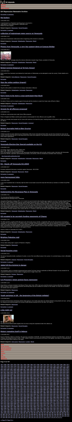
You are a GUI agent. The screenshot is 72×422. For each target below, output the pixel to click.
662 (38, 371)
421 (2, 389)
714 (5, 367)
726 (35, 366)
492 (44, 383)
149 (67, 408)
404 (58, 389)
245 (28, 402)
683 (38, 369)
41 (34, 416)
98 (27, 413)
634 (61, 372)
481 (11, 385)
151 (61, 408)
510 (54, 381)
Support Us (4, 358)
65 (42, 414)
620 (38, 374)
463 (2, 386)
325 (41, 395)
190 (2, 406)
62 (50, 414)
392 (28, 391)
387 (44, 391)
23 (11, 417)
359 (67, 392)
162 (25, 408)
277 (61, 399)
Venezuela (14, 41)
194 (58, 405)
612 (64, 374)
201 (35, 405)
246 (25, 402)
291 (15, 399)
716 (67, 366)
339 (64, 394)
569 (67, 377)
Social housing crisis (9, 251)
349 (31, 394)
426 (54, 388)
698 (58, 367)
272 (8, 400)
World (34, 41)
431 (38, 388)
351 (25, 394)
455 (28, 386)
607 (11, 375)
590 (67, 375)
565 (11, 378)
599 (38, 375)
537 (35, 380)
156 (44, 408)
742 (51, 364)
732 (15, 366)
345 (44, 394)
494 (38, 383)
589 (2, 377)
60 (55, 414)
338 (67, 394)
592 (61, 375)
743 (48, 364)
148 (2, 409)
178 (41, 406)
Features (3, 6)
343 (51, 394)
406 (51, 389)
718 (61, 366)
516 (35, 381)
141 (25, 409)
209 (8, 405)
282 (44, 399)
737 (67, 364)
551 (58, 378)
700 (51, 367)
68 (34, 414)
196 (51, 405)
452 (38, 386)
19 (22, 417)
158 (38, 408)
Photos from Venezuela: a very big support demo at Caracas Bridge (28, 47)
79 (6, 414)
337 (2, 395)
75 (16, 414)
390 (35, 391)
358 (2, 394)
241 (41, 402)
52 (6, 416)
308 (28, 397)
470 (48, 385)
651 (5, 372)
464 (67, 385)
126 (5, 411)
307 (31, 397)
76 (14, 414)
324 (44, 395)
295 (2, 399)
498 (25, 383)
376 (11, 392)
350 (28, 394)
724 (41, 366)
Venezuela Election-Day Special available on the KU (21, 144)
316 (2, 397)
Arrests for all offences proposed (14, 109)
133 (51, 409)
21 (16, 417)
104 (8, 413)
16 (29, 417)
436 (21, 388)
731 (18, 366)
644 (28, 372)
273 (5, 400)
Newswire (3, 4)
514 (41, 381)
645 (25, 372)
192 (64, 405)
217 (51, 403)
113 (48, 411)
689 (18, 369)
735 (5, 366)
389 (38, 391)
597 (44, 375)
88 (52, 413)
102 (15, 413)
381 (64, 391)
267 (25, 400)
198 (44, 405)
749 (28, 364)
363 (54, 392)
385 (51, 391)
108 (64, 411)
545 (8, 380)
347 (38, 394)
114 (44, 411)
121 (21, 411)
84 (63, 413)
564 (15, 378)
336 (5, 395)
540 (25, 380)
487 (61, 383)
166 (11, 408)
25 (6, 417)
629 (8, 374)
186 (15, 406)
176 (48, 406)
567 (5, 378)
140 (28, 409)
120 (25, 411)
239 (48, 402)
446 (58, 386)
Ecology (14, 274)
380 (67, 391)
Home (2, 344)
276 (64, 399)
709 (21, 367)
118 (31, 411)
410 (38, 389)
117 (35, 411)
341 (58, 394)
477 (25, 385)
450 (44, 386)
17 (27, 417)
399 (5, 391)
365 (48, 392)
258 (54, 400)
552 (54, 378)
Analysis (14, 259)
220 (41, 403)
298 (61, 397)
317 (67, 395)
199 (41, 405)
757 (2, 364)
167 (8, 408)
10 (45, 417)
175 (51, 406)
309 (25, 397)
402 (64, 389)
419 (8, 389)
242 (38, 402)
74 (19, 414)
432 (35, 388)
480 (15, 385)
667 (21, 371)
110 (58, 411)
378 (5, 392)
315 (5, 397)
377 (8, 392)
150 (64, 408)
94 (37, 413)
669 (15, 371)
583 (21, 377)
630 (5, 374)
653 (67, 371)
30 (63, 416)
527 (67, 380)
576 (44, 377)
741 (54, 364)
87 (55, 413)
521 (18, 381)
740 (58, 364)
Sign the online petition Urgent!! (13, 82)
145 (11, 409)
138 (35, 409)
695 (67, 367)
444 (64, 386)
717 (64, 366)
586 (11, 377)
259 (51, 400)
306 (35, 397)
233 (67, 402)
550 (61, 378)
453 (35, 386)
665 (28, 371)
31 (60, 416)
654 (64, 371)
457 (21, 386)
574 (51, 377)
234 (64, 402)
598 (41, 375)
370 (31, 392)
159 (35, 408)
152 (58, 408)
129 (64, 409)
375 (15, 392)
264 (35, 400)
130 (61, 409)
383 (58, 391)
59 (57, 414)
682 (41, 369)
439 (11, 388)
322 (51, 395)
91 (45, 413)
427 (51, 388)
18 (24, 417)
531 (54, 380)
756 (5, 364)
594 (54, 375)
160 (31, 408)
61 (52, 414)
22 (14, 417)
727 (31, 366)
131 (58, 409)
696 (64, 367)
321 (54, 395)
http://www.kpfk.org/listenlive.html (11, 156)
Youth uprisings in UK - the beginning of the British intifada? (25, 295)
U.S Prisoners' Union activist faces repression (19, 280)
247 (21, 402)
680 (48, 369)
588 (5, 377)
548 (67, 378)
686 (28, 369)
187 (11, 406)
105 (5, 413)
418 (11, 389)
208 (11, 405)
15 (32, 417)
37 (45, 416)
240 (44, 402)
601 (31, 375)
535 (41, 380)
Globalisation (21, 41)
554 (48, 378)
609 (5, 375)
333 (15, 395)
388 (41, 391)
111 (54, 411)
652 (2, 372)
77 (11, 414)
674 (67, 369)
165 (15, 408)
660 (44, 371)
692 (8, 369)
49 (14, 416)
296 (67, 397)
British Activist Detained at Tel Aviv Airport (18, 68)
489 (54, 383)
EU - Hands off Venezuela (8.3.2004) (15, 164)
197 (48, 405)
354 (15, 394)
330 (25, 395)
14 (34, 417)
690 (15, 369)
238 (51, 402)
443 (67, 386)
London (28, 341)
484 (2, 385)
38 (42, 416)
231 (5, 403)
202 (31, 405)
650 (8, 372)
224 (28, 403)
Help (2, 355)
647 (18, 372)
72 (24, 414)
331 (21, 395)
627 (15, 374)
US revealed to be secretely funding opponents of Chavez (24, 216)
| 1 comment (7, 30)
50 (11, 416)
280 (51, 399)
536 (38, 380)
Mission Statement (6, 349)
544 (11, 380)
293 (8, 399)
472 (41, 385)
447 (54, 386)
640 (41, 372)
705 (35, 367)
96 (32, 413)
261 (44, 400)
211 (2, 405)
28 (68, 416)
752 (18, 364)
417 (15, 389)
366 (44, 392)
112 (51, 411)
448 (51, 386)
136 (41, 409)
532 (51, 380)
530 (58, 380)
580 (31, 377)
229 (11, 403)
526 (2, 381)
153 (54, 408)
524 (8, 381)
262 (41, 400)
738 (64, 364)
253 (2, 402)
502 (11, 383)
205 (21, 405)
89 (50, 413)
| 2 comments (7, 14)
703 (41, 367)
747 (35, 364)
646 (21, 372)
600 (35, 375)
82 (68, 413)
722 (48, 366)
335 (8, 395)
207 (15, 405)
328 (31, 395)
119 (28, 411)
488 (58, 383)
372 (25, 392)
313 (11, 397)
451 (41, 386)
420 (5, 389)
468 (54, 385)
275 (67, 399)
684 (35, 369)
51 (9, 416)
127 (2, 411)
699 (54, 367)
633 (64, 372)
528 (64, 380)
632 (67, 372)
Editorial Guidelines (6, 348)
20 (19, 417)
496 (31, 383)
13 (37, 417)
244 (31, 402)
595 (51, 375)
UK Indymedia (9, 2)
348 (35, 394)
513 (44, 381)
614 (58, 374)
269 (18, 400)
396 (15, 391)
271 (11, 400)
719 (58, 366)
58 (60, 414)
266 (28, 400)
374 (18, 392)
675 (64, 369)
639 (44, 372)
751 (21, 364)
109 (61, 411)
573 (54, 377)
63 (47, 414)
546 (5, 380)
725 (38, 366)
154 (51, 408)
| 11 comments (7, 292)
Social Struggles (23, 28)
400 (2, 391)
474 (35, 385)
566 (8, 378)
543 (15, 380)
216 (54, 403)
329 (28, 395)
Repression (15, 28)
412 (31, 389)
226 (21, 403)
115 (41, 411)
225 (25, 403)
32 (57, 416)
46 (22, 416)
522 (15, 381)
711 (15, 367)
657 (54, 371)
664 (31, 371)
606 (15, 375)
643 (31, 372)
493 (41, 383)
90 (47, 413)
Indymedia (22, 90)
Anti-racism (15, 341)
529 (61, 380)
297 (64, 397)
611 (67, 374)
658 (51, 371)
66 (39, 414)
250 (11, 402)
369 (35, 392)
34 (52, 416)
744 (44, 364)
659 (48, 371)
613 (61, 374)
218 (48, 403)
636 (54, 372)
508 (61, 381)
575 (48, 377)
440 (8, 388)
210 (5, 405)
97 (29, 413)
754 (11, 364)
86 (57, 413)
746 (38, 364)
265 (31, 400)
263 (38, 400)
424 (61, 388)
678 (54, 369)
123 (15, 411)
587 (8, 377)
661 (41, 371)
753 (15, 364)
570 (64, 377)
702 (44, 367)
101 (18, 413)
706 (31, 367)
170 (67, 406)
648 (15, 372)
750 (25, 364)
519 (25, 381)
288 (25, 399)
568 (2, 378)
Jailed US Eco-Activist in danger (13, 265)
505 (2, 383)
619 (41, 374)
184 (21, 406)
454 (31, 386)
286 (31, 399)
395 (18, 391)
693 (5, 369)
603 (25, 375)
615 (54, 374)
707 (28, 367)
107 (67, 411)
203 (28, 405)
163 (21, 408)
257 (58, 400)
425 (58, 388)
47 (19, 416)
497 (28, 383)
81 (1, 414)
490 (51, 383)
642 (35, 372)
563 (18, 378)
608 (8, 375)
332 (18, 395)
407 (48, 389)
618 (44, 374)
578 (38, 377)
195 (54, 405)
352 (21, 394)
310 (21, 397)
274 (2, 400)
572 (58, 377)
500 (18, 383)
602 (28, 375)
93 (39, 413)
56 (65, 414)
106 (2, 413)
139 (31, 409)
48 (16, 416)
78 (9, 414)
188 (8, 406)
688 (21, 369)
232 (2, 403)
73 (22, 414)
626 (18, 374)
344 (48, 394)
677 (58, 369)
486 (64, 383)
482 (8, 385)
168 (5, 408)
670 (11, 371)
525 (5, 381)
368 (38, 392)
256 (61, 400)
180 (35, 406)
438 (15, 388)
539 (28, 380)
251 (8, 402)
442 (2, 388)
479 (18, 385)
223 (31, 403)
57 (63, 414)
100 (21, 413)
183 (25, 406)
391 (31, 391)
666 (25, 371)
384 (54, 391)
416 (18, 389)
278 (58, 399)
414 (25, 389)
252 (5, 402)
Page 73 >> (10, 420)
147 (5, 409)
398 (8, 391)
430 (41, 388)
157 (41, 408)
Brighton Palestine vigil (10, 237)
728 (28, 366)
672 (5, 371)
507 (64, 381)
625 (21, 374)
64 (45, 414)
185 (18, 406)
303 (44, 397)
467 (58, 385)
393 (25, 391)
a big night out (6, 310)
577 (41, 377)
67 (37, 414)
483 (5, 385)
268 (21, 400)
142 (21, 409)
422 (67, 388)
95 (34, 413)
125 (8, 411)
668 (18, 371)
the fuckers (5, 18)
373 (21, 392)
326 (38, 395)
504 (5, 383)
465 (64, 385)
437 (18, 388)
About (2, 351)
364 (51, 392)
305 (38, 397)
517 (31, 381)
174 (54, 406)
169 (2, 408)
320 (58, 395)
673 (2, 371)
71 (27, 414)
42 (32, 416)
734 (8, 366)
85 (60, 413)
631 (2, 374)
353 (18, 394)
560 (28, 378)
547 (2, 380)
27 (1, 417)
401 (67, 389)
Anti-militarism (16, 77)
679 (51, 369)
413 (28, 389)
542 (18, 380)
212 (67, 403)
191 (67, 405)
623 (28, 374)
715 (2, 367)
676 (61, 369)
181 (31, 406)
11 (42, 417)
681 (44, 369)
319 (61, 395)
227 (18, 403)
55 (68, 414)
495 (35, 383)
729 (25, 366)
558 (35, 378)
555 (44, 378)
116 (38, 411)
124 (11, 411)
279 (54, 399)
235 (61, 402)
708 (25, 367)
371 (28, 392)
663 (35, 371)
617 (48, 374)
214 (61, 403)
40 (37, 416)
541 (21, 380)
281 (48, 399)
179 (38, 406)
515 (38, 381)
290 (18, 399)
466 (61, 385)
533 (48, 380)
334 (11, 395)
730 (21, 366)
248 (18, 402)
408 (44, 389)
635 (58, 372)
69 (32, 414)
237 (54, 402)
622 (31, 374)
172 (61, 406)
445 (61, 386)
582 (25, 377)
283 (41, 399)
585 (15, 377)
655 (61, 371)
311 (18, 397)
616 (51, 374)
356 (8, 394)
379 (2, 392)
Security (3, 357)
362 (58, 392)
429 (44, 388)
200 (38, 405)
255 (64, 400)
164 (18, 408)
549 (64, 378)
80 (4, 414)
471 (44, 385)
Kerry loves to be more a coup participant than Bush (22, 96)
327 (35, 395)
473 (38, 385)
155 (48, 408)
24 (9, 417)
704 (38, 367)
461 (8, 386)
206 (18, 405)
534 (44, 380)
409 (41, 389)
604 (21, 375)
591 (64, 375)
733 (11, 366)
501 (15, 383)
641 (38, 372)
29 (65, 416)
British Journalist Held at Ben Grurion (16, 128)
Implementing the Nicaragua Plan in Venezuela (19, 192)
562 (21, 378)
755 (8, 364)
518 (28, 381)
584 (18, 377)
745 (41, 364)
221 (38, 403)
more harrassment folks (10, 177)
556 (41, 378)
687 (25, 369)
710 (18, 367)
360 (64, 392)
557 (38, 378)
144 (15, 409)
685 (31, 369)
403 (61, 389)
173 (58, 406)
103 (11, 413)
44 (27, 416)
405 (54, 389)
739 (61, 364)
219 (44, 403)
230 (8, 403)
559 (31, 378)
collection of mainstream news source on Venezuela (21, 33)
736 (2, 366)
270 (15, 400)
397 (11, 391)
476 (28, 385)
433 (31, 388)
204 (25, 405)
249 (15, 402)
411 (35, 389)
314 (8, 397)
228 (15, 403)
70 (29, 414)
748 (31, 364)
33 (55, 416)
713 (8, 367)
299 (58, 397)
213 (64, 403)
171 (64, 406)
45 (24, 416)
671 (8, 371)
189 (5, 406)
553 (51, 378)
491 (48, 383)
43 (29, 416)
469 (51, 385)
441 (5, 388)
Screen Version (5, 8)
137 (38, 409)
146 (8, 409)
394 (21, 391)
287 (28, 399)
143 (18, 409)
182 (28, 406)
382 (61, 391)
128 (67, 409)
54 (1, 416)
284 (38, 399)
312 (15, 397)
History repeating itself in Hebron (14, 331)
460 (11, 386)
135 (44, 409)
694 (2, 369)
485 (67, 383)
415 (21, 389)
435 (25, 388)
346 (41, 394)
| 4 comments (7, 328)
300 (54, 397)
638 (48, 372)
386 (48, 391)
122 (18, 411)
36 (47, 416)
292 (11, 399)
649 (11, 372)
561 (25, 378)
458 (18, 386)
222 (35, 403)
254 (67, 400)
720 (54, 366)
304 (41, 397)
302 (48, 397)
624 (25, 374)
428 (48, 388)
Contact (3, 353)
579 (35, 377)
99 (24, 413)
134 (48, 409)
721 (51, 366)
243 (35, 402)
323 (48, 395)
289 (21, 399)
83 (65, 413)
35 (50, 416)
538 (31, 380)
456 (25, 386)
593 (58, 375)
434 (28, 388)
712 (11, 367)
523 (11, 381)
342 (54, 394)
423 (64, 388)
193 (61, 405)
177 (44, 406)
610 (2, 375)
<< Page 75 (3, 420)
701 (48, 367)
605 (18, 375)
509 (58, 381)
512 (48, 381)
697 (61, 367)
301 (51, 397)
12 (39, 417)
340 (61, 394)
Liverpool (31, 123)
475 (31, 385)
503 (8, 383)
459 (15, 386)
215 (58, 403)
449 (48, 386)
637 (51, 372)
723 (44, 366)
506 (67, 381)
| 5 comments (7, 106)
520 (21, 381)
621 (35, 374)
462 (5, 386)
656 (58, 371)
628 (11, 374)
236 (58, 402)
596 (48, 375)
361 (61, 392)
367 (41, 392)
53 (4, 416)
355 (11, 394)
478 (21, 385)
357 (5, 394)
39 (39, 416)
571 (61, 377)
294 (5, 399)
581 (28, 377)
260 (48, 400)
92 (42, 413)
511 (51, 381)
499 (21, 383)
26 (4, 417)
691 (11, 369)
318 (64, 395)
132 (54, 409)
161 (28, 408)
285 (35, 399)
